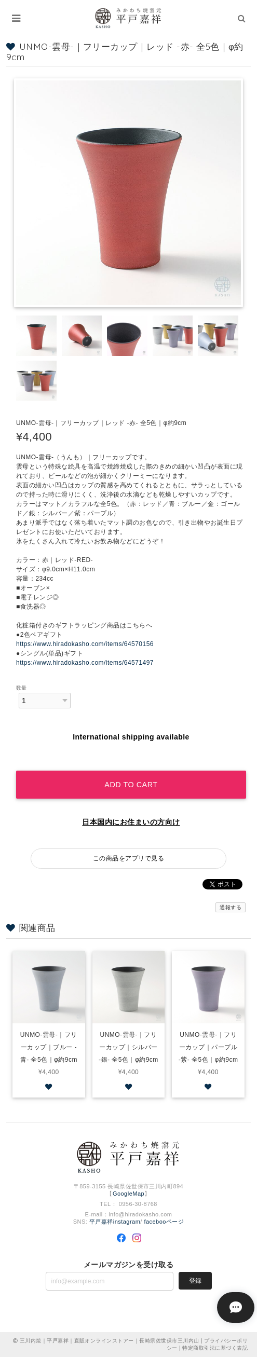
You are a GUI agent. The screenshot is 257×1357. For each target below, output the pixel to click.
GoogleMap (128, 1193)
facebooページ (164, 1221)
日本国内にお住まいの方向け (131, 822)
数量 (21, 688)
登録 (195, 1280)
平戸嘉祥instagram (115, 1221)
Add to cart (130, 784)
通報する (230, 907)
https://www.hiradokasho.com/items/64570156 (85, 644)
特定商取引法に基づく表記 (215, 1348)
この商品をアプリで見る (128, 858)
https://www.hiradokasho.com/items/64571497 (85, 662)
